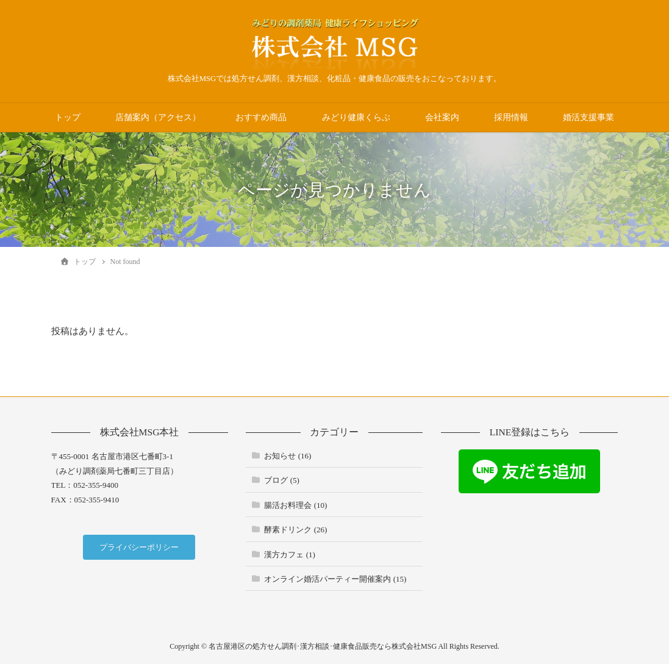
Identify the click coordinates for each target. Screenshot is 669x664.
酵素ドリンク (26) (295, 529)
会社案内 (442, 117)
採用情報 (511, 117)
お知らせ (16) (287, 455)
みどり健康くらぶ (356, 117)
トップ (67, 117)
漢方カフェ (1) (289, 554)
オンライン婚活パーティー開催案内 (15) (335, 579)
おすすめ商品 (261, 117)
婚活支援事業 (588, 117)
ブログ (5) (281, 480)
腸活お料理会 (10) (295, 505)
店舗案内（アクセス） (158, 117)
